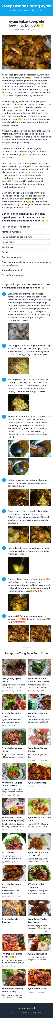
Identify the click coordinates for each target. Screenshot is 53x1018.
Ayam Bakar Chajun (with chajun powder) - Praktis (13, 819)
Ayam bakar (8, 852)
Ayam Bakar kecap (37, 782)
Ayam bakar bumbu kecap (12, 886)
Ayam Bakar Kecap (37, 953)
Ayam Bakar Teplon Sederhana (37, 920)
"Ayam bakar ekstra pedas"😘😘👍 (12, 955)
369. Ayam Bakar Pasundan (36, 886)
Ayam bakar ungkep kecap (12, 749)
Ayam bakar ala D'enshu (10, 920)
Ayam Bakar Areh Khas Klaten (39, 819)
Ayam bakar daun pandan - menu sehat (39, 680)
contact (31, 1008)
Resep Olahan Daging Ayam (26, 6)
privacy (21, 1008)
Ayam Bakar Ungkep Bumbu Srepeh (12, 784)
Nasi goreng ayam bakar (11, 680)
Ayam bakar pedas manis (11, 715)
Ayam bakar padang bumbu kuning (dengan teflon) (12, 990)
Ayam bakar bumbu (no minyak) (38, 854)
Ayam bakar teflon (37, 988)
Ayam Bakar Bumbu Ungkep (37, 715)
